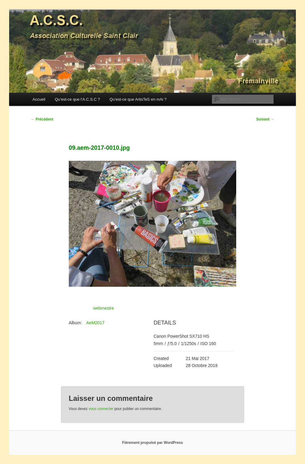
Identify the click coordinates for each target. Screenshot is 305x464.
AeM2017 (95, 322)
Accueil (39, 99)
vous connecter (101, 409)
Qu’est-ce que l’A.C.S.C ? (77, 99)
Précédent (42, 119)
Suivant (265, 119)
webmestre (103, 308)
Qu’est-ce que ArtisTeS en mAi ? (138, 99)
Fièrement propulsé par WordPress (152, 443)
